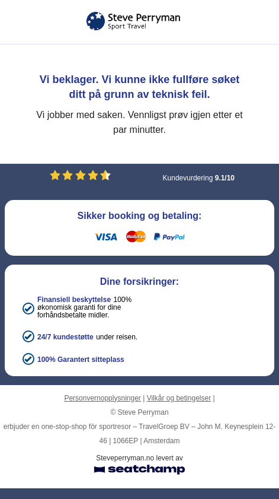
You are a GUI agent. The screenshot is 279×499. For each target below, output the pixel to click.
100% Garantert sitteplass (80, 359)
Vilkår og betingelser (179, 398)
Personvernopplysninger (102, 398)
